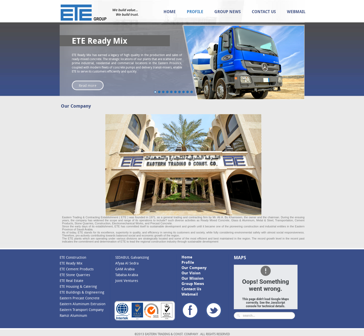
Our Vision (190, 273)
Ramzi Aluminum (73, 315)
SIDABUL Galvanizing (132, 257)
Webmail (296, 11)
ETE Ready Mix (71, 263)
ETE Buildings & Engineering (82, 292)
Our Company (194, 267)
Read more (88, 85)
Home (170, 11)
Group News (227, 11)
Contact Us (264, 11)
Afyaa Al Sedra (127, 263)
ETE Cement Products (77, 269)
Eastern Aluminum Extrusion (82, 303)
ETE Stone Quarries (75, 274)
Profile (195, 11)
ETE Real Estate (71, 280)
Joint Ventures (126, 280)
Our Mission (192, 278)
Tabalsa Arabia (126, 274)
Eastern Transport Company (82, 309)
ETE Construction (73, 257)
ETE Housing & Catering (78, 286)
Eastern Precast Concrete (80, 298)
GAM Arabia (124, 269)
